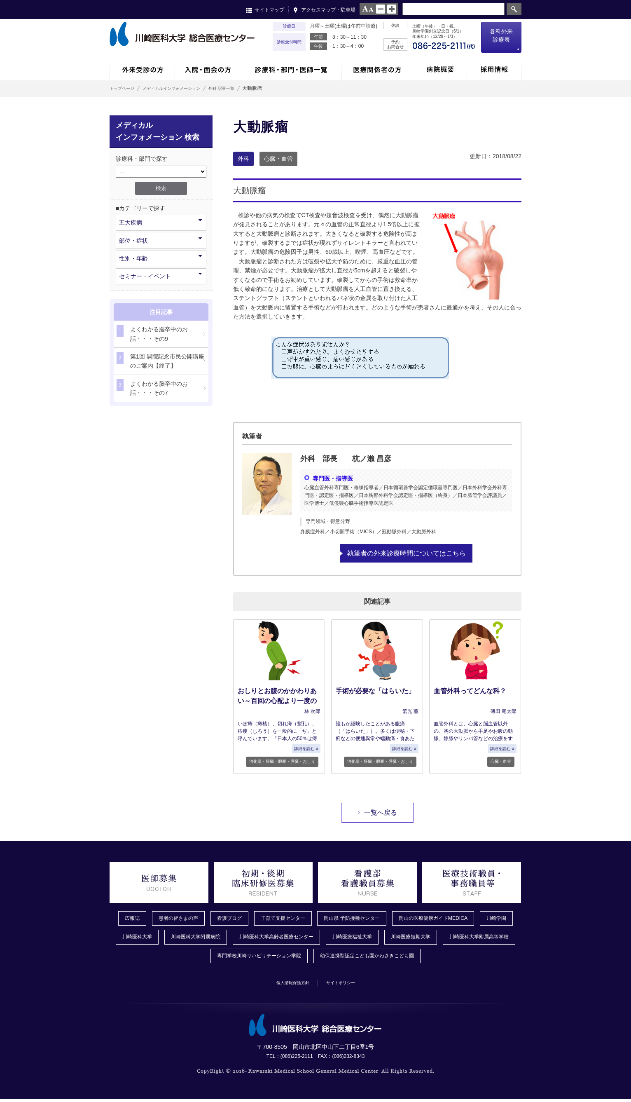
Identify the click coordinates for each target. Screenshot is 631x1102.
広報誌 (132, 918)
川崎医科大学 (180, 938)
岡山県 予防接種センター (376, 918)
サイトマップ (269, 10)
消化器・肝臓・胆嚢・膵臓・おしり (282, 761)
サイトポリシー (347, 985)
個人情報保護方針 (287, 985)
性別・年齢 (160, 258)
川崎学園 (132, 938)
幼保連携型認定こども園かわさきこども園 (418, 958)
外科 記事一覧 (246, 88)
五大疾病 (160, 222)
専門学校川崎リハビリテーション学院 (295, 958)
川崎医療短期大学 (487, 938)
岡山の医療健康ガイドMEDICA (467, 918)
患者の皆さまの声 (183, 918)
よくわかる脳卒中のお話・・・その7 (152, 387)
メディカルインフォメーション (185, 88)
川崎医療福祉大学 (422, 938)
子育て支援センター (299, 918)
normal (380, 9)
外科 (243, 158)
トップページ (124, 88)
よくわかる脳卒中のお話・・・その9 (152, 333)
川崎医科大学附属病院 (245, 938)
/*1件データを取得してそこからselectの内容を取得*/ (161, 172)
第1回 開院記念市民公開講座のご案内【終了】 (160, 360)
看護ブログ (239, 918)
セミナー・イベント (160, 275)
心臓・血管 (278, 158)
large (391, 9)
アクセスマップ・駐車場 (328, 10)
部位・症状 (160, 240)
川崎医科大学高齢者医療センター (336, 938)
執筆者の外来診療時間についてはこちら (406, 552)
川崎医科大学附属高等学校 (192, 958)
